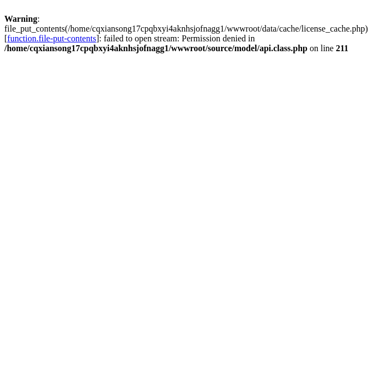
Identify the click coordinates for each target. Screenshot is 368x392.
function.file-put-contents (51, 38)
